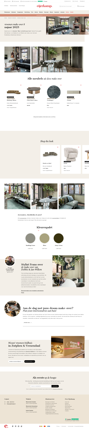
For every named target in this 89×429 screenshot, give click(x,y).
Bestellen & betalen (50, 409)
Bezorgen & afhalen (50, 401)
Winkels (6, 5)
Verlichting (27, 12)
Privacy (58, 426)
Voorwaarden (70, 426)
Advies (36, 12)
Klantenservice (68, 1)
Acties (67, 12)
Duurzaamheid (68, 406)
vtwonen (62, 12)
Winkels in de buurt (69, 409)
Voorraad (46, 12)
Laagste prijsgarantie (50, 406)
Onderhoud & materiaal (50, 410)
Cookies (67, 410)
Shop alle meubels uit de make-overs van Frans (44, 116)
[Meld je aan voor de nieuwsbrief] (40, 386)
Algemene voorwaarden (57, 389)
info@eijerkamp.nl (9, 403)
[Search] (67, 6)
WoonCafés (67, 407)
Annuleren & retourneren (51, 403)
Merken (41, 12)
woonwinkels (55, 218)
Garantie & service (49, 404)
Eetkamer (13, 12)
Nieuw (51, 12)
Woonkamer (7, 12)
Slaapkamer (20, 12)
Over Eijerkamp (70, 399)
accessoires (23, 218)
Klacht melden (48, 407)
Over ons (67, 401)
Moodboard (82, 1)
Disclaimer (64, 426)
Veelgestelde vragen (50, 412)
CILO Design (22, 5)
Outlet (71, 12)
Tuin (32, 12)
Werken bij (67, 404)
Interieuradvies (13, 5)
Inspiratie (56, 12)
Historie (67, 403)
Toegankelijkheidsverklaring (51, 413)
